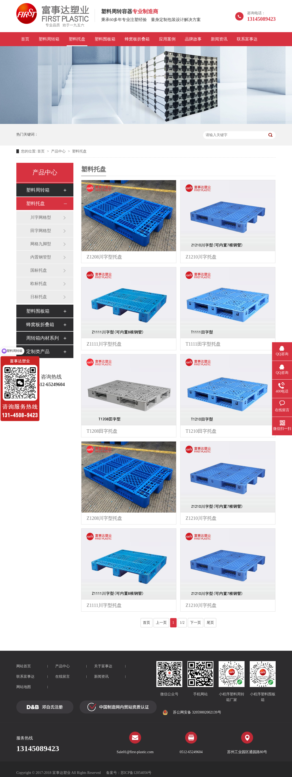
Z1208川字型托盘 (104, 257)
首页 (25, 39)
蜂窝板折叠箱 (137, 39)
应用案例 (167, 39)
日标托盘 (38, 297)
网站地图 (23, 687)
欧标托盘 (38, 283)
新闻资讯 (219, 39)
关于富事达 (103, 666)
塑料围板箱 (105, 39)
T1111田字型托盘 (203, 344)
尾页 (210, 623)
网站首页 (23, 666)
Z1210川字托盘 (201, 257)
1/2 (182, 623)
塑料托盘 (77, 39)
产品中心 (58, 151)
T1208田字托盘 (102, 431)
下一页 (195, 623)
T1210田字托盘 (201, 431)
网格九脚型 (40, 244)
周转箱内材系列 (42, 338)
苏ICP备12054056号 (136, 773)
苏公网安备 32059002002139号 (192, 712)
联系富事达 (247, 39)
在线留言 (62, 676)
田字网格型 (40, 230)
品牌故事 (193, 39)
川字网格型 (40, 217)
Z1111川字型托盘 (104, 344)
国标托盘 (38, 270)
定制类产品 (38, 351)
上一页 (161, 623)
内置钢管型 (40, 257)
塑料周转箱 (49, 39)
